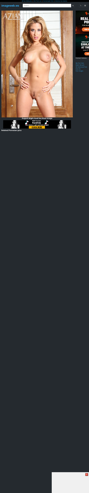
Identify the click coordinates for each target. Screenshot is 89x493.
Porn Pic (78, 69)
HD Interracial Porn (81, 67)
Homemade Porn (48, 1)
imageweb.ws (10, 5)
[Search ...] (47, 5)
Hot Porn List (38, 1)
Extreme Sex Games (61, 1)
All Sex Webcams (27, 1)
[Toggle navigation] (85, 5)
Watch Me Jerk (80, 65)
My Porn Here (80, 63)
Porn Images (79, 71)
